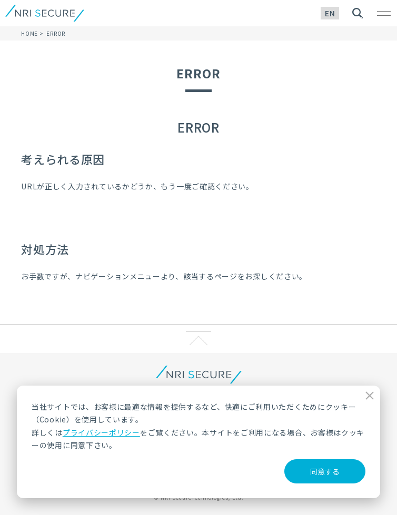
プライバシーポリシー (101, 432)
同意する (325, 471)
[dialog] (198, 442)
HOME (29, 33)
